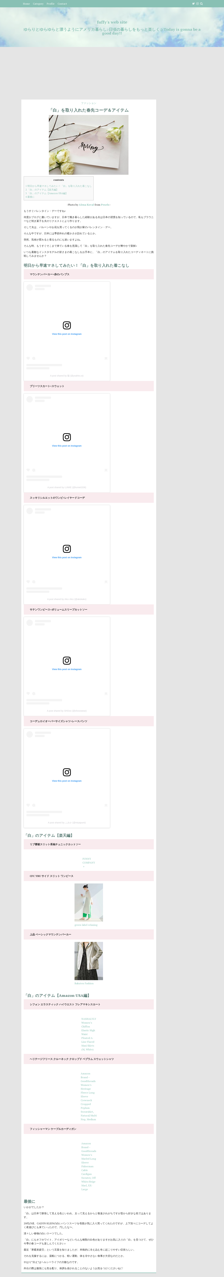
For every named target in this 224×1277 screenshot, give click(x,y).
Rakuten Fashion (84, 983)
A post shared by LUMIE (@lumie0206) (66, 487)
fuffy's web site (112, 22)
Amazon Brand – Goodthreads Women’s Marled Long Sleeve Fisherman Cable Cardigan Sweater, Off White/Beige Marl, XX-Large (88, 1166)
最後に (30, 196)
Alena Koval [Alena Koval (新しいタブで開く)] (86, 204)
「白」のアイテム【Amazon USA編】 (46, 193)
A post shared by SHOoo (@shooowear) (67, 711)
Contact (62, 3)
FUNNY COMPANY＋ (88, 862)
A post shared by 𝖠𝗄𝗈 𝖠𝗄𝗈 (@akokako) (66, 599)
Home (26, 3)
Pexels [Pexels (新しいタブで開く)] (105, 204)
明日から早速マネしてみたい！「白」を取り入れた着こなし (58, 185)
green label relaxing (86, 925)
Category (38, 3)
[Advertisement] (112, 75)
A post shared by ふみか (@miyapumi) (67, 822)
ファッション (88, 103)
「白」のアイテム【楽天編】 (41, 189)
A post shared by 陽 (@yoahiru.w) (67, 375)
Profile (50, 3)
